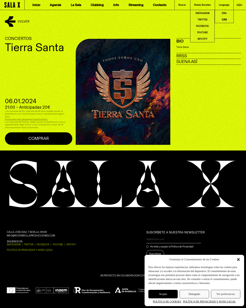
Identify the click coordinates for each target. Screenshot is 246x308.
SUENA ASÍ (186, 61)
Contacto (160, 5)
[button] (238, 259)
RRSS (181, 55)
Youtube (58, 244)
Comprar (38, 138)
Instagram (14, 244)
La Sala (76, 5)
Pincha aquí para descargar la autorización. (26, 119)
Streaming (135, 5)
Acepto (163, 294)
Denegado (194, 294)
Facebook (43, 244)
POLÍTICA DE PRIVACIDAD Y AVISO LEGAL (209, 301)
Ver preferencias (225, 294)
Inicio (36, 5)
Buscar (182, 4)
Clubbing (97, 5)
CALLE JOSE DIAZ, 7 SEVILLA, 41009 (27, 232)
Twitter (28, 244)
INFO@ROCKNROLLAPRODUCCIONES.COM (31, 235)
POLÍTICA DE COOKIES (167, 301)
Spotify (71, 244)
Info (116, 5)
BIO (180, 41)
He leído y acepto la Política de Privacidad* (172, 246)
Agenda (55, 5)
